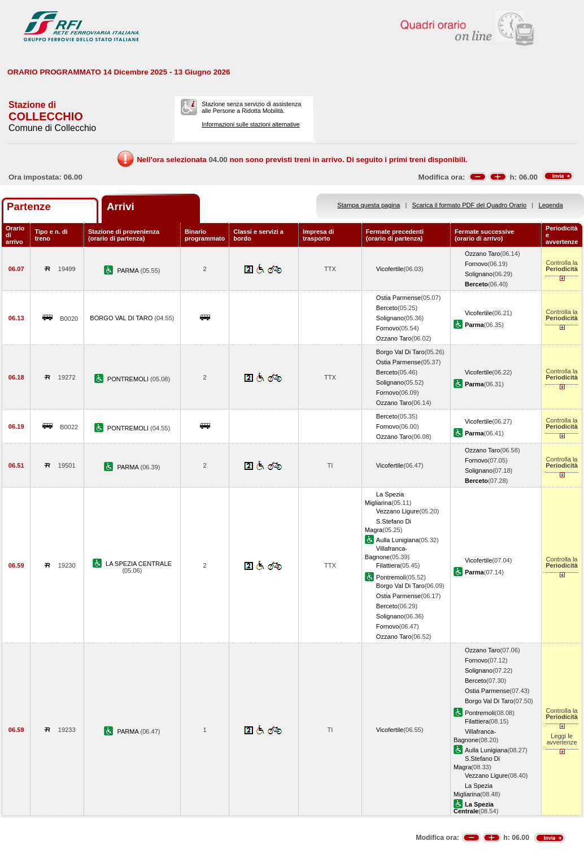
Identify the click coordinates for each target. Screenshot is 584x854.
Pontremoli (391, 577)
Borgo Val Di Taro (400, 351)
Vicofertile (389, 268)
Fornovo (476, 263)
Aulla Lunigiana (397, 540)
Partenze (29, 206)
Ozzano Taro (482, 253)
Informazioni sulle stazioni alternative (251, 124)
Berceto (387, 307)
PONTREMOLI (128, 379)
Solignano (479, 274)
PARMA (128, 270)
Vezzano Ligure (397, 511)
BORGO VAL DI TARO (122, 318)
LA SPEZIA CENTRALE (139, 563)
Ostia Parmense (398, 297)
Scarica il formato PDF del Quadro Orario (469, 205)
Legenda (551, 205)
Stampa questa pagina (368, 205)
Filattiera (388, 565)
